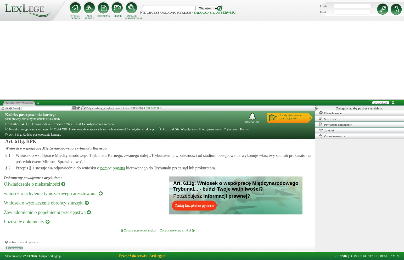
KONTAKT (370, 256)
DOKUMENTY (103, 16)
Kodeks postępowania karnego (31, 115)
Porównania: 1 (14, 248)
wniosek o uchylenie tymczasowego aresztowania (53, 193)
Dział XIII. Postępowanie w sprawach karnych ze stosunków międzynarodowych (103, 129)
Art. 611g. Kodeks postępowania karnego (33, 134)
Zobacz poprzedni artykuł (138, 230)
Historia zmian (331, 113)
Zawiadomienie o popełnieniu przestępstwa (47, 212)
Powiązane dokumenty (335, 124)
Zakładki (327, 130)
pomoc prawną (112, 168)
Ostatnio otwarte (332, 136)
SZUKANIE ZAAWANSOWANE (132, 17)
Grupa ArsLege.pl (50, 256)
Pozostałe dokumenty (26, 221)
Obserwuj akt (252, 118)
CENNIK (118, 16)
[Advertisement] (202, 60)
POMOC (355, 256)
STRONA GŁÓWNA (75, 17)
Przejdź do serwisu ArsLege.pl (142, 256)
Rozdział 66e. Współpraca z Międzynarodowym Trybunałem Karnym (204, 129)
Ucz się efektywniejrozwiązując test (290, 117)
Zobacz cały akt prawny (22, 242)
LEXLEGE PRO (153, 108)
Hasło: (324, 12)
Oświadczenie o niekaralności (34, 184)
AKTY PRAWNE (89, 17)
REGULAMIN (389, 256)
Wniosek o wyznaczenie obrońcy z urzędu (46, 203)
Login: (324, 6)
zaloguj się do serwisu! (215, 12)
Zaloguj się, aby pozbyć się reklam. (359, 108)
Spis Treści (328, 118)
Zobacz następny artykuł (177, 230)
